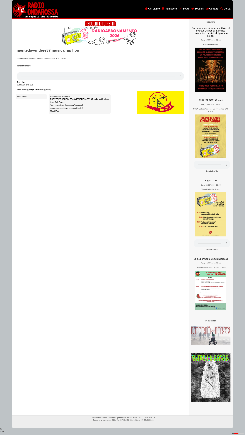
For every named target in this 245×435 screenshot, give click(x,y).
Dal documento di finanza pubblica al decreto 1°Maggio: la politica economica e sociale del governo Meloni (211, 32)
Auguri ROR (211, 180)
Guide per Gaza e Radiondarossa (210, 259)
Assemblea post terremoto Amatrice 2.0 (66, 108)
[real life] (47, 89)
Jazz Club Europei (57, 102)
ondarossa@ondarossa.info (119, 418)
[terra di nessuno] (22, 89)
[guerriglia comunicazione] (36, 89)
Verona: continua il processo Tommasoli (66, 105)
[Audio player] (100, 76)
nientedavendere (23, 66)
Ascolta (21, 82)
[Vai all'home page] (35, 17)
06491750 (136, 418)
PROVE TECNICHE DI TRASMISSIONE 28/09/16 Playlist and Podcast (79, 99)
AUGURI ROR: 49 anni (210, 100)
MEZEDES (54, 111)
